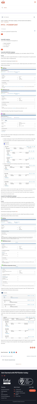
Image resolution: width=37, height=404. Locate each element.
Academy (6, 20)
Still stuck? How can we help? (7, 356)
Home (2, 20)
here (16, 61)
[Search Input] (19, 7)
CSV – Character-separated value (8, 359)
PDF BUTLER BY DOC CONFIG (24, 20)
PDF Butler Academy (13, 20)
